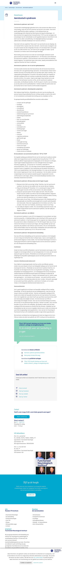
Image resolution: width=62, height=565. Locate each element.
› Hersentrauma (36, 514)
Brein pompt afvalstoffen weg (32, 355)
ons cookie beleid (38, 557)
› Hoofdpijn (35, 518)
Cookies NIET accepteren (38, 562)
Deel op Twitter (21, 396)
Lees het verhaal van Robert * (27, 336)
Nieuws (8, 522)
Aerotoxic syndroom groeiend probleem (34, 352)
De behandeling (10, 516)
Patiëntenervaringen (11, 518)
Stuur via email (21, 388)
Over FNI (8, 520)
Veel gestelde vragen (11, 524)
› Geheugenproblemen (38, 520)
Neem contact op (22, 416)
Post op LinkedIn (22, 394)
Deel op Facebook (22, 391)
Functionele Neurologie (12, 514)
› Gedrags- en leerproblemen (39, 522)
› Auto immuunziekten (37, 524)
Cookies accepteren (26, 562)
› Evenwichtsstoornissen (38, 516)
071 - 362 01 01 (20, 422)
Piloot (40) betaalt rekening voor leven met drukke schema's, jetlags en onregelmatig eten (36, 362)
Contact (8, 526)
